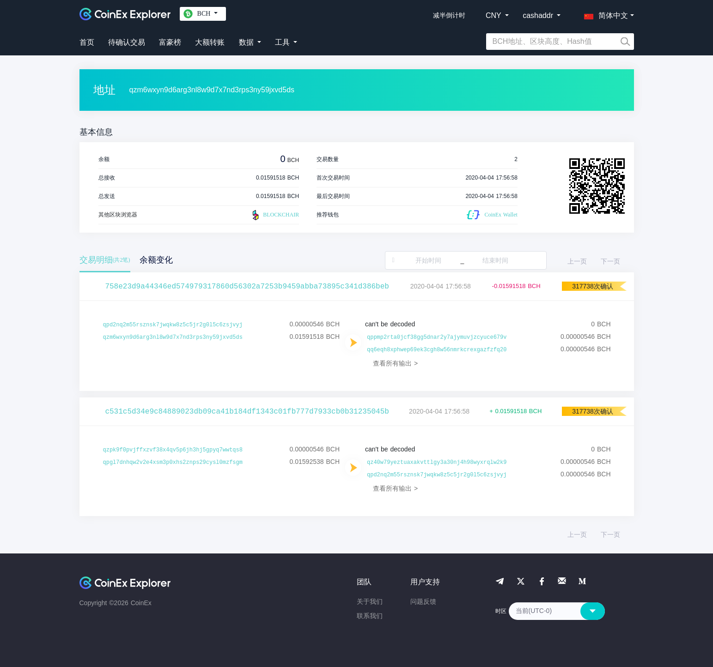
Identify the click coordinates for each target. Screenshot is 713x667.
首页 (86, 42)
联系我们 (370, 615)
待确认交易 (126, 42)
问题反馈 (423, 601)
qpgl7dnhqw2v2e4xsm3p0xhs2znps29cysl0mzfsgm (173, 462)
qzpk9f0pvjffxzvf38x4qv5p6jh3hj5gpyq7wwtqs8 (173, 450)
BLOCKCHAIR (274, 215)
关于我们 (370, 601)
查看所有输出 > (395, 363)
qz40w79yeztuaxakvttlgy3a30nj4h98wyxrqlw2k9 (436, 462)
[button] (604, 14)
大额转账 (210, 42)
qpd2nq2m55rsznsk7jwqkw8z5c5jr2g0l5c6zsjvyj (173, 325)
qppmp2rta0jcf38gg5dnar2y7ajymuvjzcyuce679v (436, 337)
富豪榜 (170, 42)
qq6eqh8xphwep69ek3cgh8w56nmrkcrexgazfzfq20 (436, 350)
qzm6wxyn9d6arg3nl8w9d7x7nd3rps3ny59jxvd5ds (173, 337)
